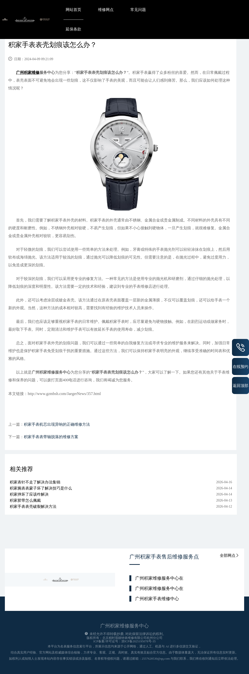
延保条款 (73, 29)
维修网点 (106, 10)
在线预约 (240, 366)
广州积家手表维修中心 (157, 598)
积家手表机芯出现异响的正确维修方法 (57, 424)
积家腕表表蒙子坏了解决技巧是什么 (41, 488)
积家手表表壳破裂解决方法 (33, 506)
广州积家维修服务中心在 (159, 578)
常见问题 (138, 10)
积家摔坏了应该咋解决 (29, 494)
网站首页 (73, 10)
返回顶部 (240, 385)
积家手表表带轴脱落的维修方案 (51, 437)
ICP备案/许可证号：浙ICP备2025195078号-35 (124, 641)
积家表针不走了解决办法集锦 (35, 482)
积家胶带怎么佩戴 (25, 500)
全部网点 (229, 555)
